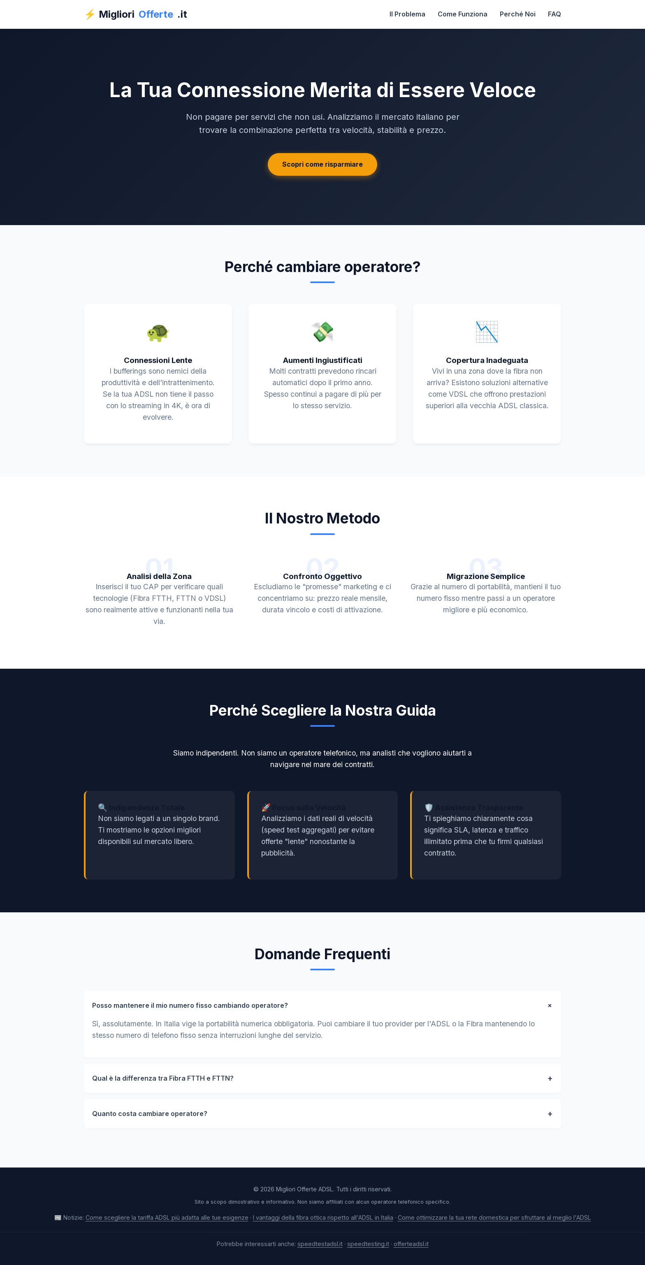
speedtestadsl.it (320, 1243)
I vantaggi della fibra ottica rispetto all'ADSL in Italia (323, 1217)
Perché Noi (518, 14)
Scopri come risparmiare (322, 164)
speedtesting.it (368, 1243)
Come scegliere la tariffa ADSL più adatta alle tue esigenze (167, 1217)
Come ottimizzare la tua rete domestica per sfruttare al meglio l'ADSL (494, 1217)
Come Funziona (462, 14)
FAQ (554, 14)
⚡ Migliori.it (135, 14)
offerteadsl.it (411, 1243)
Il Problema (407, 14)
